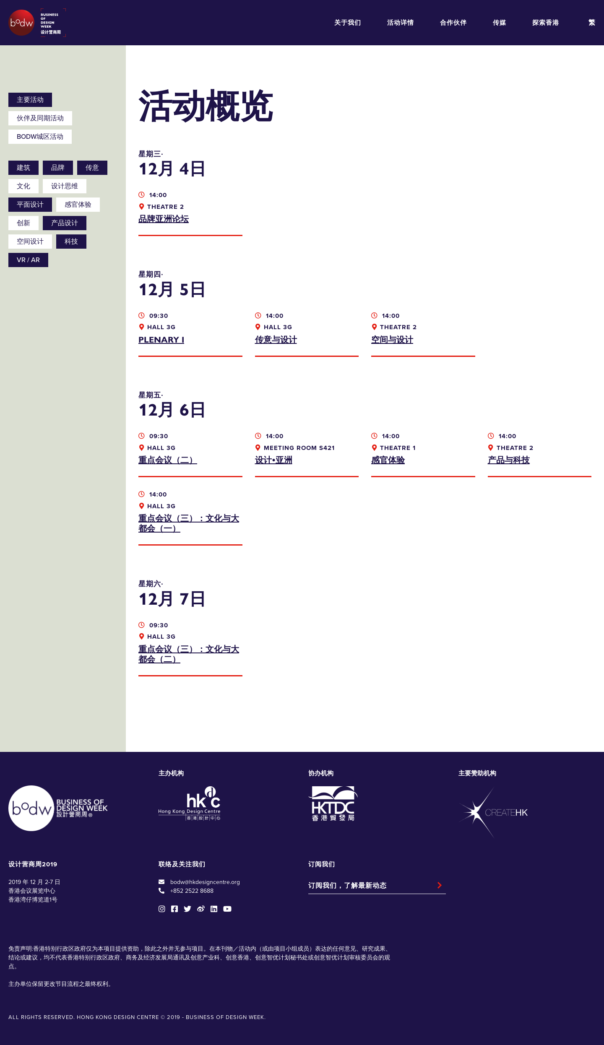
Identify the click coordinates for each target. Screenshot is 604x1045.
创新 (23, 223)
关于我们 (347, 22)
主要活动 (30, 100)
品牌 (58, 168)
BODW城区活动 (40, 137)
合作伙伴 (453, 22)
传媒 (499, 22)
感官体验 (78, 204)
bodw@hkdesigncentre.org (205, 882)
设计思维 (64, 186)
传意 (92, 168)
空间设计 (30, 241)
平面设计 (30, 204)
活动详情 (400, 22)
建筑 (23, 168)
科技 (71, 241)
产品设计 (64, 223)
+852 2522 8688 (191, 890)
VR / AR (28, 260)
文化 (23, 186)
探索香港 (545, 22)
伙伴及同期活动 (40, 118)
